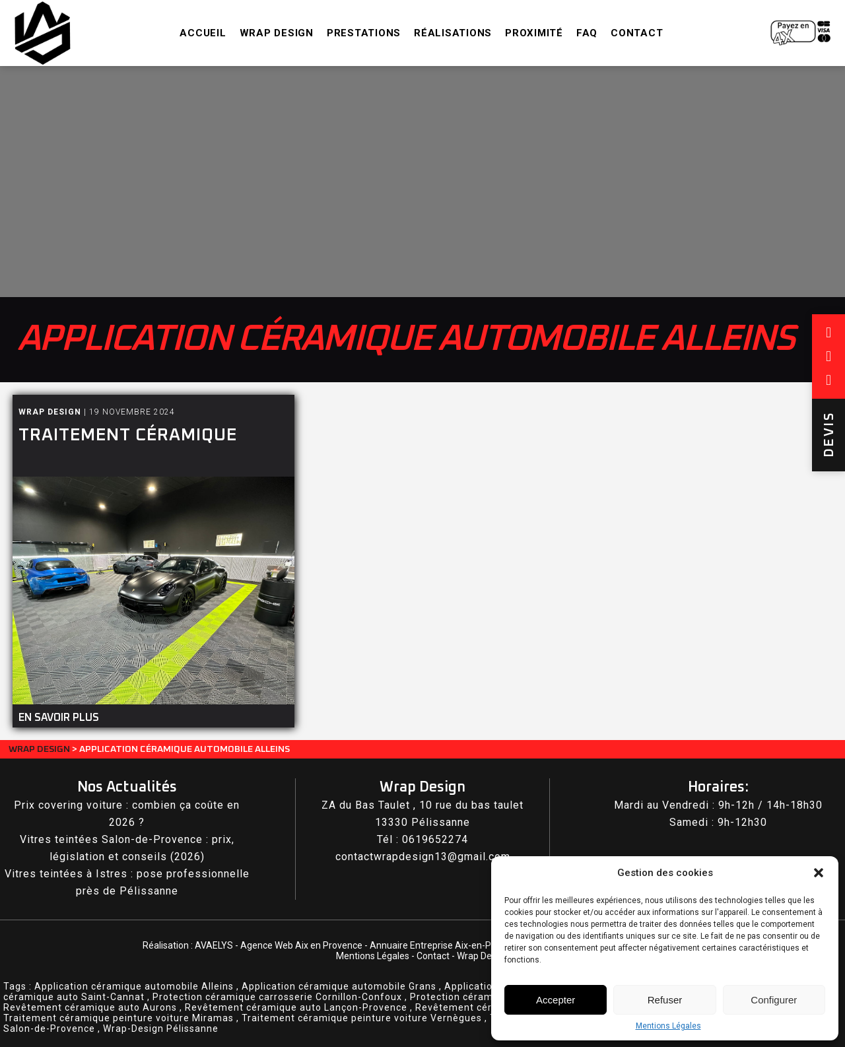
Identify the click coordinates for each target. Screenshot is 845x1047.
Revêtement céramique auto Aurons (90, 1007)
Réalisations (453, 33)
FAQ (586, 33)
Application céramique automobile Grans (339, 986)
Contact (637, 33)
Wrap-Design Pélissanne (161, 1028)
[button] (818, 872)
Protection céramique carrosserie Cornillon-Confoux (277, 997)
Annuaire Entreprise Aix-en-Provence (447, 945)
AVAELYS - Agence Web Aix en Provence (278, 945)
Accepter (555, 999)
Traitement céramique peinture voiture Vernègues (362, 1018)
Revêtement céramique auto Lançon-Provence (296, 1007)
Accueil (203, 33)
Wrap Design (277, 33)
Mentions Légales (668, 1025)
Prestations (364, 33)
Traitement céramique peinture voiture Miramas (118, 1018)
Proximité (534, 33)
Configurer (774, 999)
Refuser (665, 999)
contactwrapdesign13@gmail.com (422, 856)
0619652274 (435, 839)
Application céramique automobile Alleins (134, 986)
